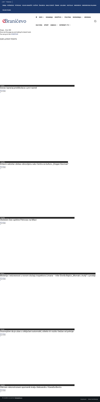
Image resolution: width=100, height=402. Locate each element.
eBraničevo (3, 90)
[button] (95, 21)
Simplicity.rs (18, 398)
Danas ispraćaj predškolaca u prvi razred (18, 88)
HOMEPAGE (14, 34)
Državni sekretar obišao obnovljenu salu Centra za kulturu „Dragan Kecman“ (34, 164)
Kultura (2, 273)
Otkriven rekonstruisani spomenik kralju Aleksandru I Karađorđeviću (30, 387)
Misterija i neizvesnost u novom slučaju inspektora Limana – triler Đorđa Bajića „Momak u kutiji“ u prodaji (48, 275)
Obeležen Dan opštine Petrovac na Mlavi (18, 220)
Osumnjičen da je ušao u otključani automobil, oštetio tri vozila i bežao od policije (37, 331)
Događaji (3, 162)
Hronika (2, 329)
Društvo (2, 85)
